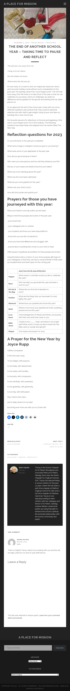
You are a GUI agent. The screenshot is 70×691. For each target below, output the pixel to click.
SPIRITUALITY (32, 457)
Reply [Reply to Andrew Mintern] (19, 544)
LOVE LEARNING (13, 444)
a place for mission (20, 3)
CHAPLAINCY (51, 42)
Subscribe (60, 648)
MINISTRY (22, 457)
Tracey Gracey (37, 42)
